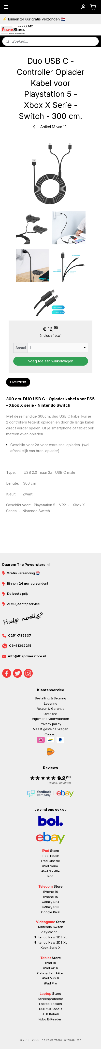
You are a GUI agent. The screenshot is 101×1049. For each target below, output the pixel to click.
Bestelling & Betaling (50, 698)
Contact (50, 734)
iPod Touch (50, 856)
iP (45, 983)
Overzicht (18, 382)
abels (58, 1009)
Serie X (54, 947)
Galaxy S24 (50, 902)
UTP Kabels (50, 1014)
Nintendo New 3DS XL (50, 937)
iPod (50, 876)
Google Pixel (50, 912)
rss (79, 1040)
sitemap (69, 1040)
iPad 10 (50, 963)
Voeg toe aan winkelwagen (50, 361)
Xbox (45, 947)
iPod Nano (50, 866)
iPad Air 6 (50, 968)
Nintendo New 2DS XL (50, 942)
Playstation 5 (50, 932)
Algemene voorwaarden (50, 719)
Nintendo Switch (50, 927)
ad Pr (51, 983)
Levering (50, 703)
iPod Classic (50, 861)
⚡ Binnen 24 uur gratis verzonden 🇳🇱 (33, 19)
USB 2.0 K (46, 1009)
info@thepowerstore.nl (27, 656)
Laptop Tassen (50, 1004)
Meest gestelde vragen (50, 729)
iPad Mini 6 (50, 978)
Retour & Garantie (50, 709)
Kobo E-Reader (50, 1019)
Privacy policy (50, 724)
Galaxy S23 (50, 907)
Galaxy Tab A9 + (50, 973)
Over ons (50, 714)
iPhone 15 (50, 897)
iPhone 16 (50, 892)
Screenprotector (50, 999)
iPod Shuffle (50, 871)
